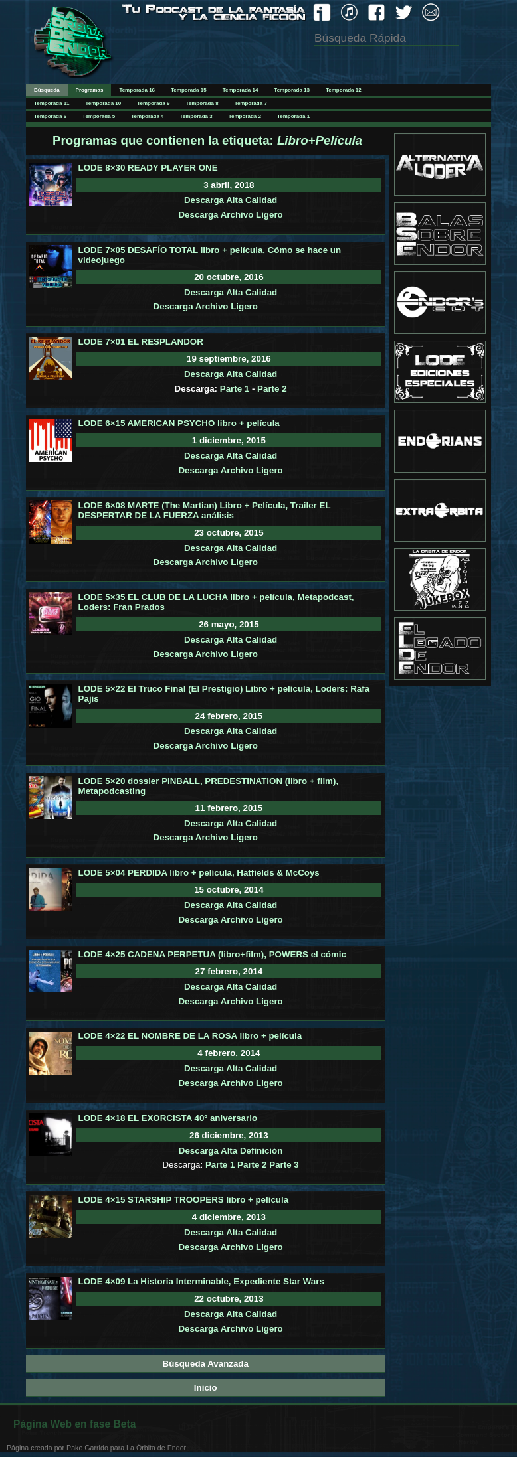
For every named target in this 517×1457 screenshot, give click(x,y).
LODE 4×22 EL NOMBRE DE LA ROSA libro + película (190, 1036)
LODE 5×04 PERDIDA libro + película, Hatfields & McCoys (199, 873)
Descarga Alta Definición (231, 1151)
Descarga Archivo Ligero (230, 215)
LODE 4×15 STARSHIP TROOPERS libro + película (183, 1200)
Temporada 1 (293, 116)
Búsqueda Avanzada (206, 1364)
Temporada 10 (104, 103)
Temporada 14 (240, 90)
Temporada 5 (98, 116)
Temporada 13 (292, 90)
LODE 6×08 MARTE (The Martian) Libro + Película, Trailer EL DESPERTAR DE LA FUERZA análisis (204, 510)
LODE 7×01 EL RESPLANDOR (140, 341)
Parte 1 (234, 389)
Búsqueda (47, 90)
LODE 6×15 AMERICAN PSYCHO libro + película (179, 423)
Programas (90, 90)
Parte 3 (283, 1165)
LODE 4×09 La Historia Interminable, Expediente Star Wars (201, 1281)
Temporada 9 (153, 103)
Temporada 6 (50, 116)
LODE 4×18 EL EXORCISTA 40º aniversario (167, 1118)
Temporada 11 (52, 103)
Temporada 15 (189, 90)
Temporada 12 (344, 90)
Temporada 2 (245, 116)
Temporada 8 (201, 103)
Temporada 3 (196, 116)
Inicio (205, 1388)
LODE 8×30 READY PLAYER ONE (148, 168)
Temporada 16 (137, 90)
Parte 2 (271, 389)
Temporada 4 (147, 116)
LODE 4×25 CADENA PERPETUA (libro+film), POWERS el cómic (212, 954)
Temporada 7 (251, 103)
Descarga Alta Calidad (230, 200)
